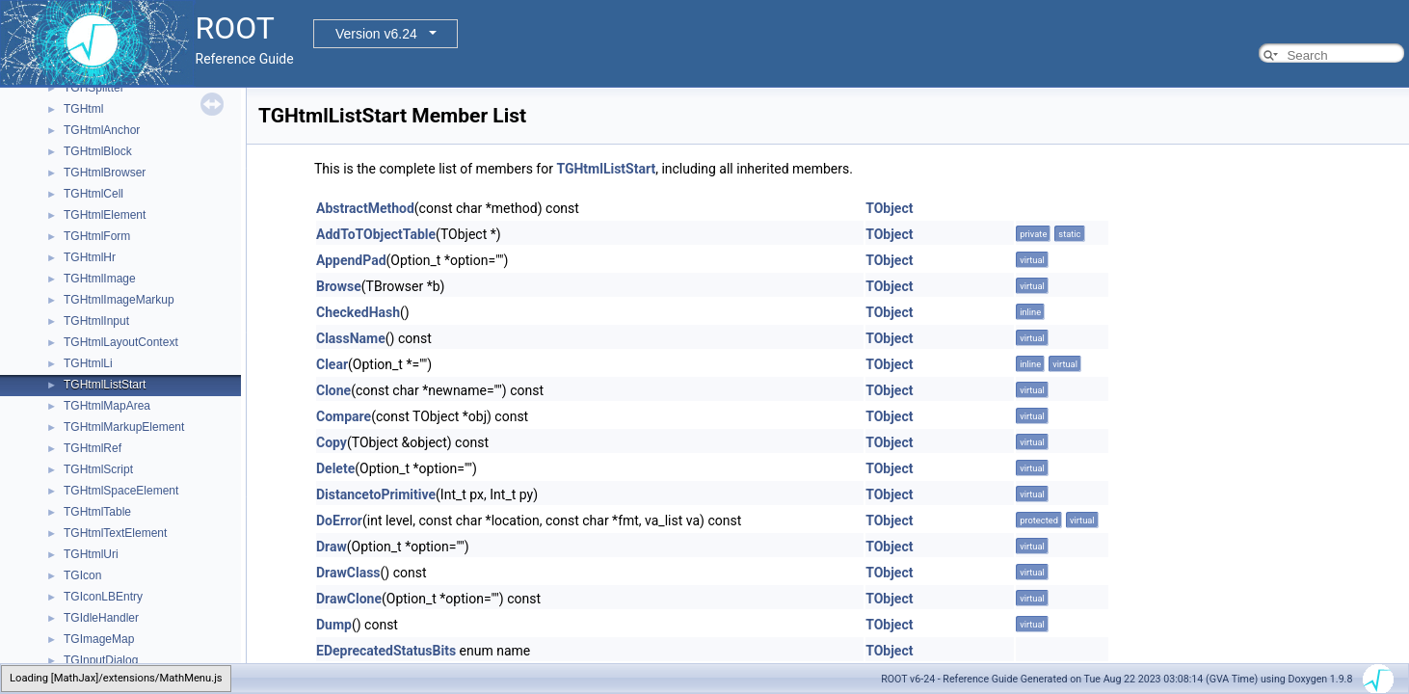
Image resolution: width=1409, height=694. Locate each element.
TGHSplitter (94, 87)
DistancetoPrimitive (376, 494)
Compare (343, 416)
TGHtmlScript (98, 469)
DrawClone (349, 598)
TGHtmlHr (90, 257)
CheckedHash (358, 312)
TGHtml (83, 109)
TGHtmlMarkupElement (124, 427)
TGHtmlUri (91, 554)
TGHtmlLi (88, 363)
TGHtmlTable (97, 512)
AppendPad (351, 260)
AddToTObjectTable (376, 234)
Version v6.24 (376, 33)
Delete (335, 468)
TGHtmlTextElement (115, 533)
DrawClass (348, 572)
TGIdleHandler (101, 618)
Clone (333, 390)
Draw (331, 546)
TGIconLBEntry (103, 596)
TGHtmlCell (93, 193)
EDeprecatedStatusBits (386, 650)
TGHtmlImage (100, 278)
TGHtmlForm (97, 236)
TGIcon (82, 575)
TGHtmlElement (105, 215)
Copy (331, 442)
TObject (889, 208)
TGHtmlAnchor (102, 130)
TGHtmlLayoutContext (121, 342)
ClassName (350, 338)
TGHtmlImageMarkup (119, 300)
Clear (332, 364)
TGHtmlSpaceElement (121, 490)
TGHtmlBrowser (105, 172)
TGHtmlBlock (98, 151)
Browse (338, 286)
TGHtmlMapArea (107, 406)
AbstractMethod (365, 208)
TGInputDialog (101, 660)
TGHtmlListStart (105, 384)
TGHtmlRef (92, 448)
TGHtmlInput (96, 321)
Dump (334, 624)
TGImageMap (99, 639)
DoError (339, 520)
